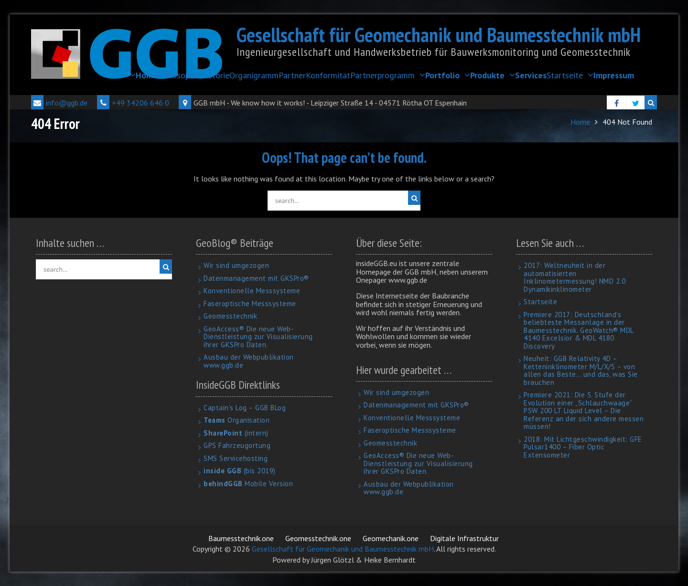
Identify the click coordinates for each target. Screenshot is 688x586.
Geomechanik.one (391, 538)
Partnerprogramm (382, 75)
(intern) (236, 432)
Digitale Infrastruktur (464, 538)
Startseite (565, 75)
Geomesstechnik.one (318, 538)
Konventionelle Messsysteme (252, 290)
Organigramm (254, 75)
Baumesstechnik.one (241, 538)
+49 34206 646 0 (133, 102)
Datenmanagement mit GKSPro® (256, 278)
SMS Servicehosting (236, 458)
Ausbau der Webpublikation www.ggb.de (249, 361)
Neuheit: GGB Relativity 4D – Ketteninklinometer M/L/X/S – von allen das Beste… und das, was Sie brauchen (581, 370)
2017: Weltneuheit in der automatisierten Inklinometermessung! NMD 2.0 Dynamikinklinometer (574, 277)
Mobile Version (248, 483)
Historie (214, 75)
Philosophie (179, 75)
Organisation (236, 420)
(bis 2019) (240, 470)
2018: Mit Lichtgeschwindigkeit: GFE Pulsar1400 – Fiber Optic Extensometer (583, 447)
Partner (292, 75)
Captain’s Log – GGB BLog (245, 407)
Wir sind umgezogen (236, 265)
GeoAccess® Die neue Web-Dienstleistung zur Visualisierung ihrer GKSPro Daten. (258, 336)
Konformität (328, 75)
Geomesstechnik (230, 315)
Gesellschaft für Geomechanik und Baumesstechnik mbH (438, 34)
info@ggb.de (59, 102)
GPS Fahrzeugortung (237, 445)
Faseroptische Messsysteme (250, 303)
